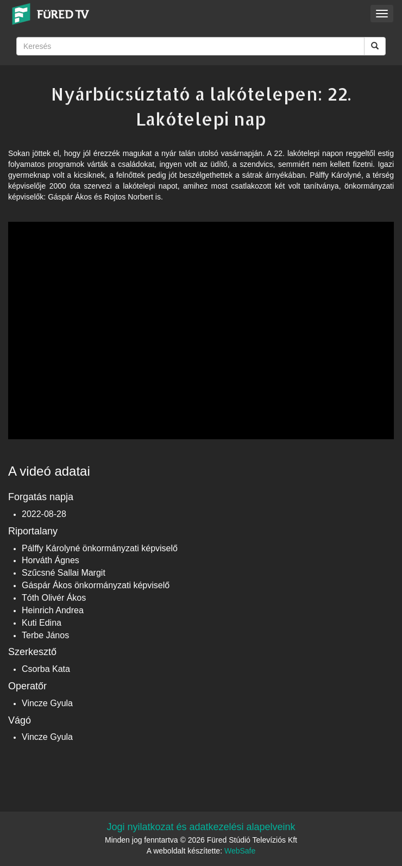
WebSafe (239, 850)
